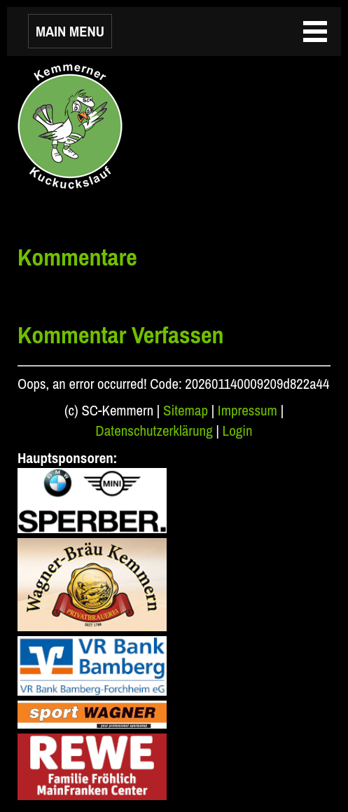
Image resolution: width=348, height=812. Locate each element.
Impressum (247, 410)
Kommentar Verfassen (121, 335)
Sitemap (185, 410)
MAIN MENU (70, 31)
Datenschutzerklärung (153, 430)
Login (238, 430)
